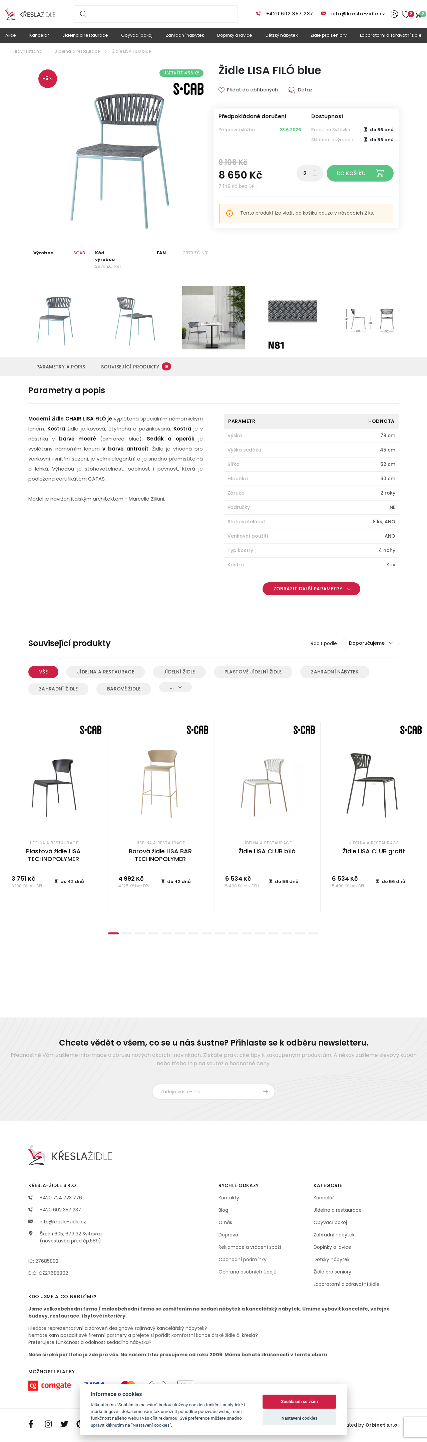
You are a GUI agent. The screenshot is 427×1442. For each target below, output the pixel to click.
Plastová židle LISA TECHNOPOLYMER (53, 855)
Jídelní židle (179, 671)
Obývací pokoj (330, 1222)
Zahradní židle (58, 688)
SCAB (79, 253)
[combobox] (370, 643)
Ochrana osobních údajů (248, 1271)
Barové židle (123, 688)
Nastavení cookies (300, 1418)
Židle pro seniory (332, 1271)
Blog (223, 1210)
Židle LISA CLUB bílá (267, 851)
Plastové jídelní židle (253, 671)
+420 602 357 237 (289, 13)
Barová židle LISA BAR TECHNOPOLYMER (160, 855)
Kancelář (324, 1197)
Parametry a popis (60, 366)
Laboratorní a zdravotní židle (346, 1284)
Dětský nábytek (332, 1259)
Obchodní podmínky (243, 1259)
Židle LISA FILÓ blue (131, 51)
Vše (43, 671)
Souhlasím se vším (299, 1401)
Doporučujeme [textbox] (367, 643)
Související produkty (136, 366)
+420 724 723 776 (55, 1197)
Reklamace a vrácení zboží (250, 1247)
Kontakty (229, 1197)
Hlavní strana (27, 51)
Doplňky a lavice (332, 1247)
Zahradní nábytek (335, 671)
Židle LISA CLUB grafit (374, 851)
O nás (225, 1222)
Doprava (228, 1234)
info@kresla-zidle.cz (358, 13)
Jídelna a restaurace (77, 51)
